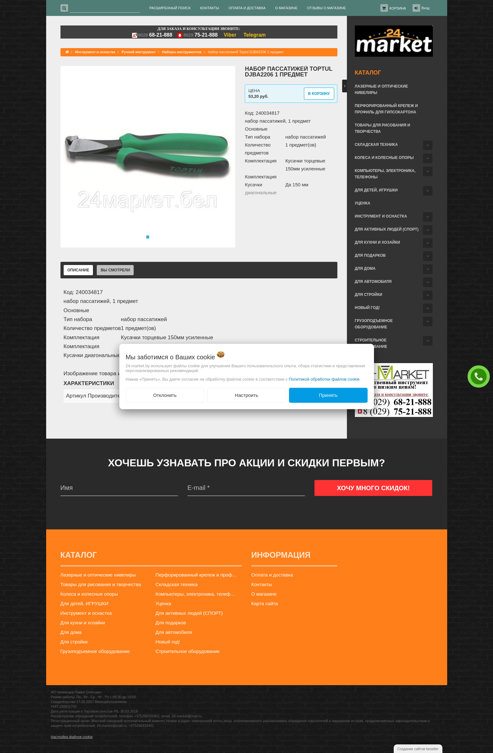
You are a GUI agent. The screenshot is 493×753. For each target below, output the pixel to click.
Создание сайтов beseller (418, 749)
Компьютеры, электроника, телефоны (385, 174)
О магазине (264, 594)
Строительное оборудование (371, 343)
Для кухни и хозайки (377, 242)
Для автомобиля (373, 281)
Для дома (365, 268)
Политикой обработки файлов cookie (324, 379)
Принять (328, 395)
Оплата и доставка (272, 574)
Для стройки (368, 294)
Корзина (398, 8)
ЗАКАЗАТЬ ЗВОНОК (480, 376)
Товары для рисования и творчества (382, 128)
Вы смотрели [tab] (115, 270)
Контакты (261, 584)
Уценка (362, 203)
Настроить (246, 395)
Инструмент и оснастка (381, 216)
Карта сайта (264, 603)
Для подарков (370, 255)
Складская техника (376, 144)
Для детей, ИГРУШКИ (376, 190)
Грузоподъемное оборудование (374, 324)
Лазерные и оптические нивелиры (381, 89)
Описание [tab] (78, 270)
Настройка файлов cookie (72, 737)
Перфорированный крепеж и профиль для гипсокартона (386, 109)
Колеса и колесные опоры (384, 157)
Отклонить (165, 395)
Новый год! (367, 307)
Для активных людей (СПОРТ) (387, 229)
